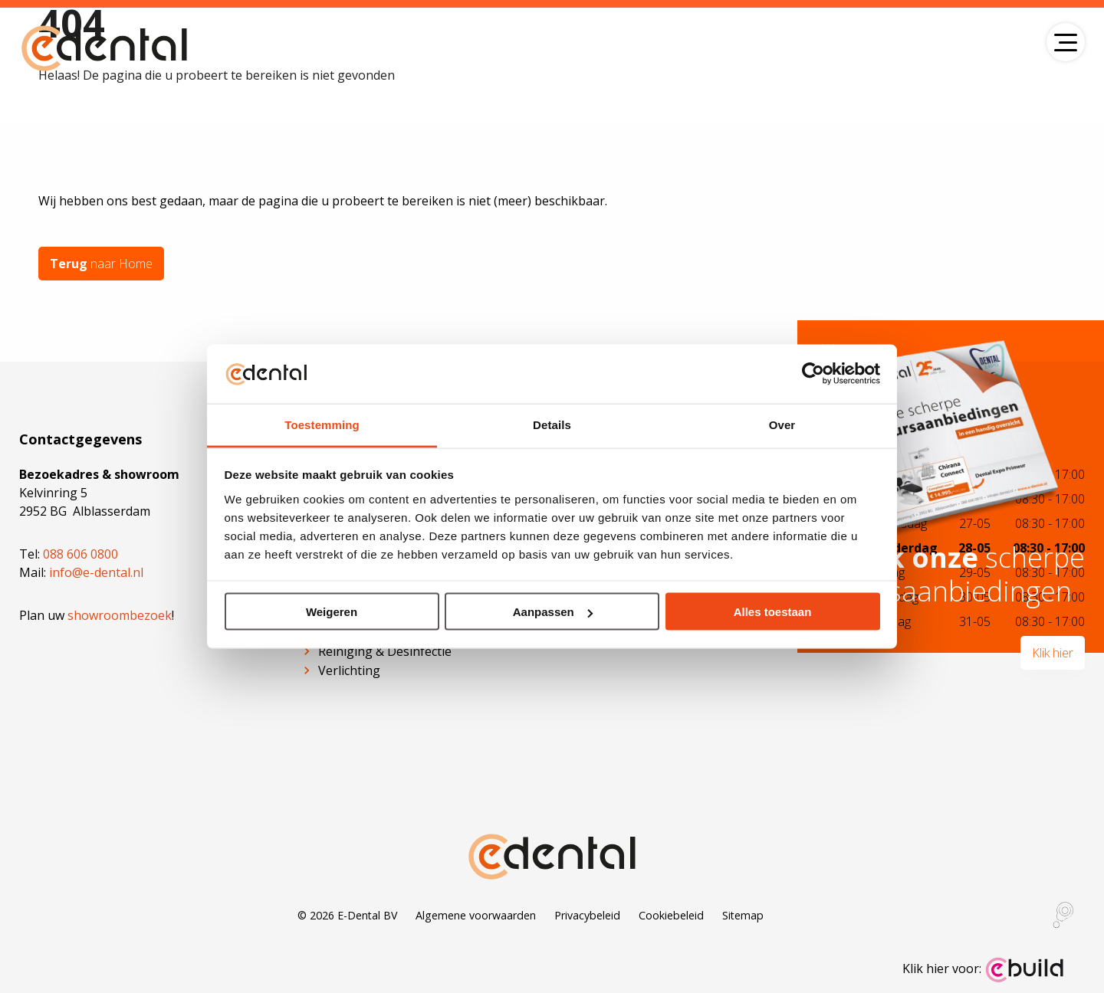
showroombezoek (119, 615)
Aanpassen (553, 611)
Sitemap (743, 915)
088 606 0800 (80, 554)
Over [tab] (782, 424)
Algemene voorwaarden (476, 915)
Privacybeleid (587, 915)
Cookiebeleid (671, 915)
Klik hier (1052, 652)
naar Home (101, 263)
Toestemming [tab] (322, 424)
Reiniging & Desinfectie (385, 651)
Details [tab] (552, 424)
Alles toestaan (773, 611)
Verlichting (349, 670)
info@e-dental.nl (96, 572)
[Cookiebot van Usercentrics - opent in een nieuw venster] (813, 373)
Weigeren (331, 611)
